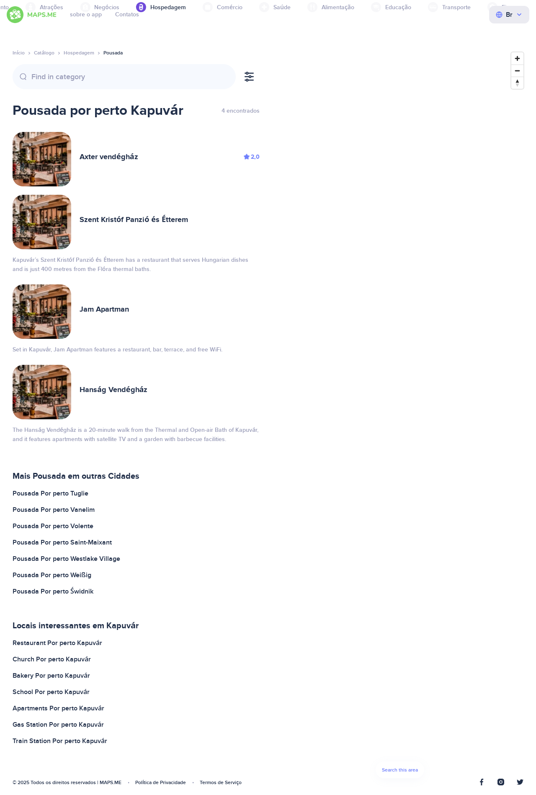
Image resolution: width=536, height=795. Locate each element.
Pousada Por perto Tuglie (50, 493)
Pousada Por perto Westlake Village (66, 559)
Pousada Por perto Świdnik (53, 591)
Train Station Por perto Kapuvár (60, 741)
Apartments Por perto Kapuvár (58, 708)
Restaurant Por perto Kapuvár (57, 643)
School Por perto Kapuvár (51, 692)
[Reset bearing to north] (517, 83)
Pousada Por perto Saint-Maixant (62, 542)
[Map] (400, 417)
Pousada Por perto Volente (53, 526)
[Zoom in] (517, 58)
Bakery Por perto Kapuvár (51, 675)
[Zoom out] (517, 71)
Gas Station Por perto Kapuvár (58, 724)
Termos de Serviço (221, 783)
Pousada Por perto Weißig (52, 575)
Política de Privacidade (160, 783)
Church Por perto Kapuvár (52, 659)
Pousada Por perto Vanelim (54, 510)
